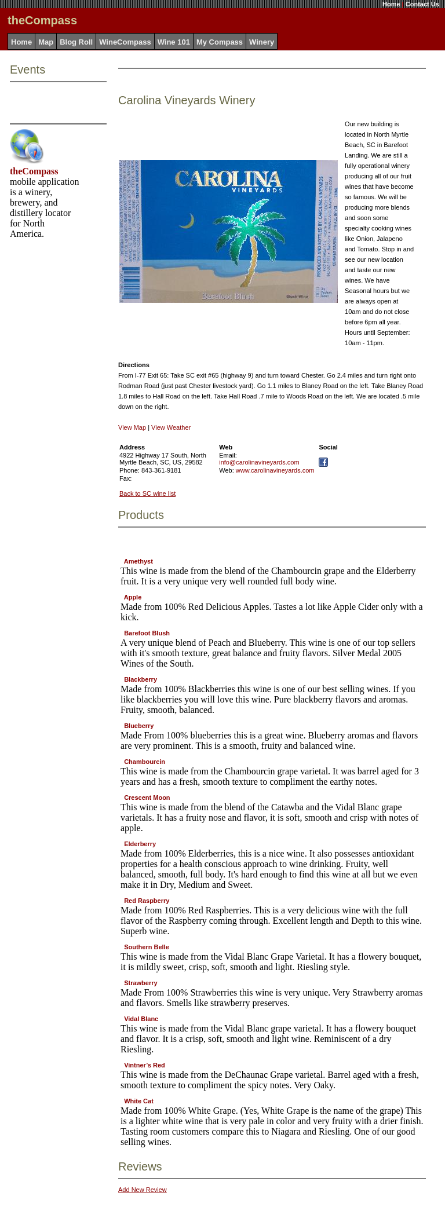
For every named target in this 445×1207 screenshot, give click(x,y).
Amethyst (138, 561)
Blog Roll (76, 42)
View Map (132, 427)
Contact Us (422, 4)
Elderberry (140, 843)
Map (45, 42)
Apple (133, 597)
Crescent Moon (147, 797)
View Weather (171, 427)
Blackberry (140, 679)
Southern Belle (146, 946)
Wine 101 (174, 42)
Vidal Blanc (141, 1018)
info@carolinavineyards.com (259, 462)
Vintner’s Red (144, 1065)
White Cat (139, 1101)
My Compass (219, 42)
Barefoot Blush (147, 633)
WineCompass (125, 42)
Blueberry (139, 725)
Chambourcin (144, 761)
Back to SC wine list (147, 493)
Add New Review (142, 1189)
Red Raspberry (146, 900)
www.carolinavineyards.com (275, 470)
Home (391, 4)
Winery (261, 42)
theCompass (34, 171)
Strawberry (140, 982)
